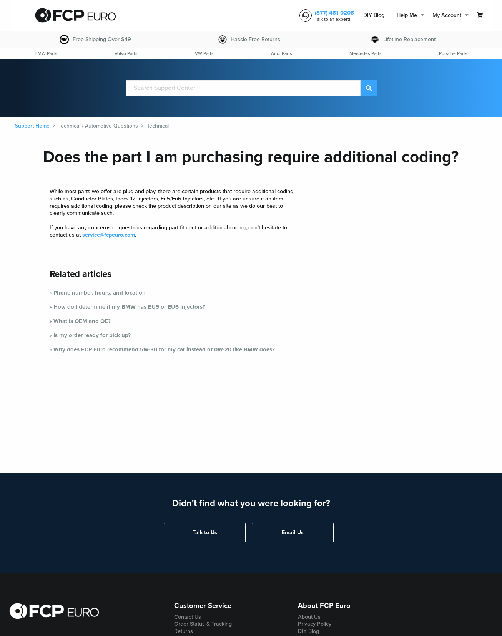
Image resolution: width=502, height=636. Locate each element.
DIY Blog (373, 15)
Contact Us (187, 617)
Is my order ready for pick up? (92, 335)
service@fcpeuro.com (108, 235)
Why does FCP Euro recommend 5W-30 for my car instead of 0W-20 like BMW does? (164, 349)
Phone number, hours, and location (99, 292)
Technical (158, 126)
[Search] (243, 88)
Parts (46, 53)
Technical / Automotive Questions (98, 126)
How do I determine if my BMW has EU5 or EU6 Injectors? (129, 306)
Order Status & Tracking (203, 624)
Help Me (407, 15)
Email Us (293, 532)
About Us (309, 617)
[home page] (75, 15)
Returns (183, 631)
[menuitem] (374, 15)
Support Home (32, 126)
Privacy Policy (314, 624)
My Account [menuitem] (446, 15)
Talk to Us (205, 532)
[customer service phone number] (325, 15)
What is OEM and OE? (82, 321)
